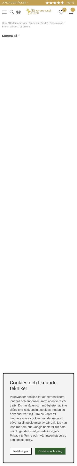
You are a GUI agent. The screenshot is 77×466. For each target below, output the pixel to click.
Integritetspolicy (55, 435)
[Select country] (18, 12)
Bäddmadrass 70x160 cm (16, 26)
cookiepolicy (24, 439)
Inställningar (20, 451)
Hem (4, 23)
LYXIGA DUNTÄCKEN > (15, 2)
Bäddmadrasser (18, 23)
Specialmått (56, 23)
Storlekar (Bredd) (38, 23)
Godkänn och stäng (50, 451)
